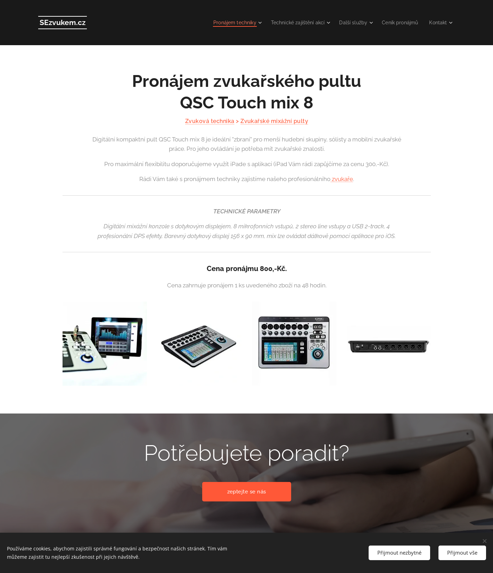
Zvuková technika (209, 121)
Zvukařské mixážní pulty (274, 121)
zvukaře (341, 178)
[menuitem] (226, 22)
